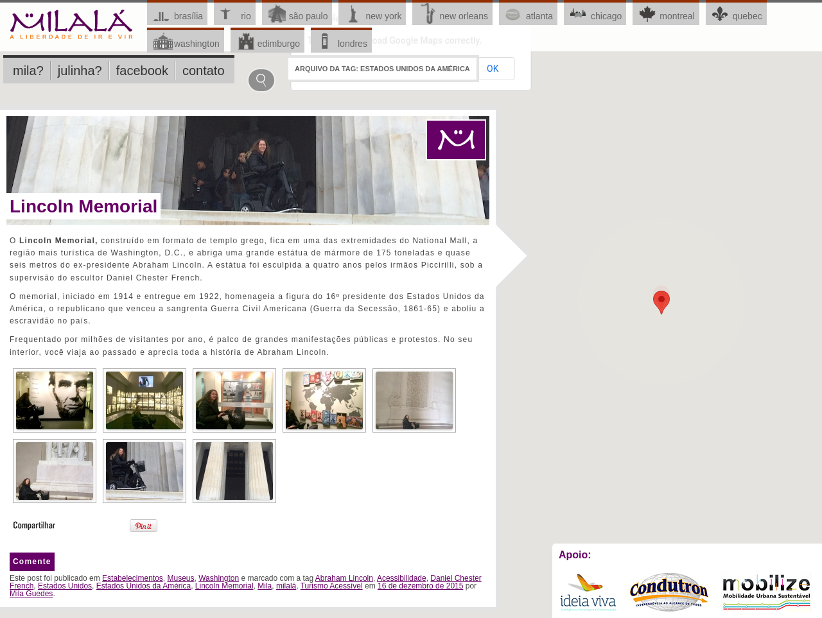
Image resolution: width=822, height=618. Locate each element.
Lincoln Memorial (83, 206)
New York (383, 16)
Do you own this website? (628, 287)
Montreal (677, 16)
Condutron (669, 592)
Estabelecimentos (132, 578)
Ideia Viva (588, 592)
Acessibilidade (401, 578)
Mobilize (766, 592)
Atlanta (539, 16)
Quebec (747, 16)
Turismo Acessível (332, 585)
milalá (286, 585)
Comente (32, 561)
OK (716, 287)
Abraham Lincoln (344, 578)
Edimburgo (279, 44)
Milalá (72, 25)
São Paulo (308, 16)
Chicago (606, 16)
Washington (197, 44)
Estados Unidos (65, 585)
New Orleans (463, 16)
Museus (180, 578)
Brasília (188, 16)
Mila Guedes (31, 593)
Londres (352, 44)
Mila (265, 585)
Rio (246, 16)
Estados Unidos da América (143, 585)
